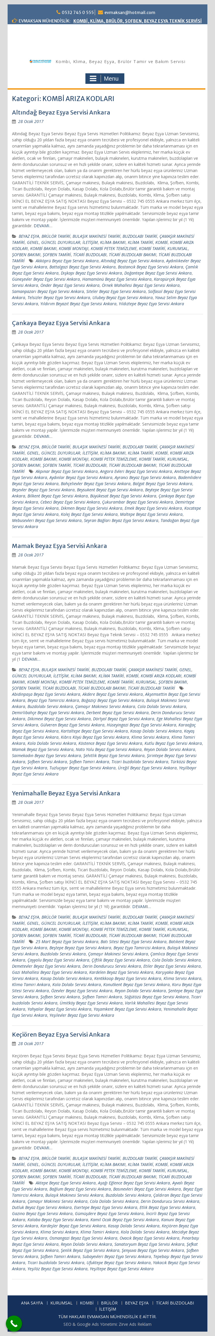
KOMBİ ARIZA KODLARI (161, 676)
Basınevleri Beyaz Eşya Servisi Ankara (147, 1189)
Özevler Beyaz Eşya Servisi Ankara (81, 990)
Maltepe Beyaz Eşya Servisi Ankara (151, 514)
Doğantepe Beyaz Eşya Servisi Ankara (158, 273)
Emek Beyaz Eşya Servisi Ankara (153, 508)
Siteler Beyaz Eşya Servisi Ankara (116, 291)
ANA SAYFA (32, 1303)
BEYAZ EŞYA (29, 236)
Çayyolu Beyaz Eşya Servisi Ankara (58, 960)
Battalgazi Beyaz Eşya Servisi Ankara (82, 267)
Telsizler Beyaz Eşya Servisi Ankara (58, 297)
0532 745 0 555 (78, 12)
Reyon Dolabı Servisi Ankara (169, 749)
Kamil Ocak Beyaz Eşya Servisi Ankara (124, 1219)
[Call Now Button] (14, 1324)
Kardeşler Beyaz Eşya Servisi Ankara (73, 1226)
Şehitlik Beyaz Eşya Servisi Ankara (114, 755)
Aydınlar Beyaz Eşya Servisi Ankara (80, 477)
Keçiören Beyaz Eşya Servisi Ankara (61, 1034)
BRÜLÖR (109, 1303)
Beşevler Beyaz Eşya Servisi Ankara (43, 489)
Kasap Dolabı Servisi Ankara (156, 731)
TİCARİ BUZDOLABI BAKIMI (132, 254)
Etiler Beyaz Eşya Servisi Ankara (172, 966)
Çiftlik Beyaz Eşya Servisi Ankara (121, 960)
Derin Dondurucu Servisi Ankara (111, 966)
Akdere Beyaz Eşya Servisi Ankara (112, 694)
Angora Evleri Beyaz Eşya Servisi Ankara (136, 471)
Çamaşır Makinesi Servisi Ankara (105, 706)
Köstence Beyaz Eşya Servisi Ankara (110, 743)
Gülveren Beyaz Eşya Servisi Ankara (72, 725)
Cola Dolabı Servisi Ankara (161, 706)
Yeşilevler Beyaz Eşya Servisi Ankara (81, 1015)
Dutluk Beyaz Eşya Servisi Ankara (42, 1207)
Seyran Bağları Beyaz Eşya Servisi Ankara (121, 520)
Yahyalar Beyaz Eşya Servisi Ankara (59, 1009)
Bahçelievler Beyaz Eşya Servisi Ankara (95, 483)
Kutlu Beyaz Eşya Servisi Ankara (173, 743)
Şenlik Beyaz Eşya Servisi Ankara (90, 1250)
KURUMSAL (177, 248)
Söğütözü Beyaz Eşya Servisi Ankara (156, 997)
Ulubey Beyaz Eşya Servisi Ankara (122, 297)
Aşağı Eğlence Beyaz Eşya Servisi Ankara (134, 1183)
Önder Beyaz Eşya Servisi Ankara (69, 285)
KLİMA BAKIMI (112, 242)
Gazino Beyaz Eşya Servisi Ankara (42, 1213)
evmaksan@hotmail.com (129, 12)
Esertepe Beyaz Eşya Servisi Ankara (105, 1207)
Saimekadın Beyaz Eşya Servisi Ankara (46, 755)
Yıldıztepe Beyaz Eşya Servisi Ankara (151, 303)
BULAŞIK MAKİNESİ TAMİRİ (96, 236)
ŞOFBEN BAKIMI (26, 254)
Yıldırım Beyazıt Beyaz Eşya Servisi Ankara (78, 303)
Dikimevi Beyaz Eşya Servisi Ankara (59, 718)
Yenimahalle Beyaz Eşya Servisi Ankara (66, 793)
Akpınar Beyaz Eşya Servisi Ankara (67, 471)
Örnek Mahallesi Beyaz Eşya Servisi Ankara (141, 285)
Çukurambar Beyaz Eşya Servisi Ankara (137, 502)
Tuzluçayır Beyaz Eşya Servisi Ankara (82, 768)
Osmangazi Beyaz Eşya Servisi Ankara (83, 1238)
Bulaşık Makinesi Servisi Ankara (74, 1195)
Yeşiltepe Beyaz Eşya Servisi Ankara (122, 1268)
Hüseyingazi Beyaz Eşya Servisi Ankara (141, 725)
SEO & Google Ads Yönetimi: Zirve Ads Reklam (107, 1324)
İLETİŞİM (90, 242)
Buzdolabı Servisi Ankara (50, 706)
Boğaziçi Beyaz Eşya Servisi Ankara (112, 700)
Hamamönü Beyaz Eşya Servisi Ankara (117, 279)
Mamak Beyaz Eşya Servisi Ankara (59, 545)
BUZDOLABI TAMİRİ (140, 236)
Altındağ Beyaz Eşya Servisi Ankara (61, 112)
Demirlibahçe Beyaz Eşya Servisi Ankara (48, 712)
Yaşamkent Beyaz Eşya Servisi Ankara (127, 1009)
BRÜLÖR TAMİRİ (56, 236)
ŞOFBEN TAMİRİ (57, 254)
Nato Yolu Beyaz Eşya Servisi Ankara (109, 749)
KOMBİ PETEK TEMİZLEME (114, 248)
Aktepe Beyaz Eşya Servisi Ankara (66, 1183)
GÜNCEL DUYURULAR (60, 242)
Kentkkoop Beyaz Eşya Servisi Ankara (127, 978)
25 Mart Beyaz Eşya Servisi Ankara (67, 941)
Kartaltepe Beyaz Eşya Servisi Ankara (94, 731)
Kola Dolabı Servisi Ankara (51, 743)
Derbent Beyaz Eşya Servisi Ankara (117, 712)
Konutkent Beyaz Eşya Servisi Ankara (136, 984)
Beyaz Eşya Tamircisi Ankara (53, 700)
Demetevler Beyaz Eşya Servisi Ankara (46, 966)
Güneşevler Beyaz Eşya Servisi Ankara (46, 279)
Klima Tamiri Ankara (31, 984)
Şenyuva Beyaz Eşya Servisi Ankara (153, 1250)
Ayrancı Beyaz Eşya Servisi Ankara (145, 477)
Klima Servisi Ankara (150, 737)
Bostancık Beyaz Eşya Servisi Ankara (150, 267)
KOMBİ (161, 242)
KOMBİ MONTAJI (73, 248)
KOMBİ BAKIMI (43, 248)
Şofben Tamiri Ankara (89, 761)
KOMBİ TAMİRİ (152, 248)
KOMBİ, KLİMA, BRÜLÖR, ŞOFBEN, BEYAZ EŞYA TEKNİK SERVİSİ (137, 21)
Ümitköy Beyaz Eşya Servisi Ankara (91, 1003)
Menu (104, 78)
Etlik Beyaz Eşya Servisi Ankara (167, 1207)
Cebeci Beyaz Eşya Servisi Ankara (70, 502)
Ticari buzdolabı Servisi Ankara (139, 761)
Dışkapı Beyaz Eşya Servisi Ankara (91, 273)
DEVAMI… (43, 225)
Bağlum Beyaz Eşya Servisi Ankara (80, 1189)
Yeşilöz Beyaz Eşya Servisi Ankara (57, 1268)
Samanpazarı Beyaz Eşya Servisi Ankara (48, 291)
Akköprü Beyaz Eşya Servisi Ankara (67, 260)
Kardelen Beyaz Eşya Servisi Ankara (121, 972)
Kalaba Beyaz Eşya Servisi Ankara (57, 1219)
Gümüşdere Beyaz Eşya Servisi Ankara (109, 1213)
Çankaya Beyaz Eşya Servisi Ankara (61, 323)
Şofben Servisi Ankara (47, 761)
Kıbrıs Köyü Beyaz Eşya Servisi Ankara (95, 737)
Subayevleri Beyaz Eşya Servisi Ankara (116, 1256)
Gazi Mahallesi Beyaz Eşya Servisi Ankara (49, 972)
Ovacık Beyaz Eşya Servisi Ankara (149, 1238)
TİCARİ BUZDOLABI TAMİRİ (151, 688)
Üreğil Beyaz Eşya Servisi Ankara (147, 768)
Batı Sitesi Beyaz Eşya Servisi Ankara (133, 941)
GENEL (33, 242)
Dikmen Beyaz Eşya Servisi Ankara (91, 508)
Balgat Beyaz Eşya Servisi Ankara (162, 483)
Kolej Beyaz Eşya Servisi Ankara (89, 514)
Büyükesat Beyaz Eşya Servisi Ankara (123, 496)
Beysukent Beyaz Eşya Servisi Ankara (110, 489)
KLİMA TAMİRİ (140, 242)
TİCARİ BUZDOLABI (89, 254)
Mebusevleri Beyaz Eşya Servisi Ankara (47, 520)
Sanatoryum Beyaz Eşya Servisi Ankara (149, 1244)
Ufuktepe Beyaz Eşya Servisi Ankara (119, 1262)
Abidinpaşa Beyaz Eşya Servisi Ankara (46, 694)
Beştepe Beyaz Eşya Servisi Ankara (80, 947)
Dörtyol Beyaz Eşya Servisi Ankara (123, 718)
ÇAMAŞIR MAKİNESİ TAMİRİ (152, 669)
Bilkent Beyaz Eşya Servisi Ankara (57, 496)
